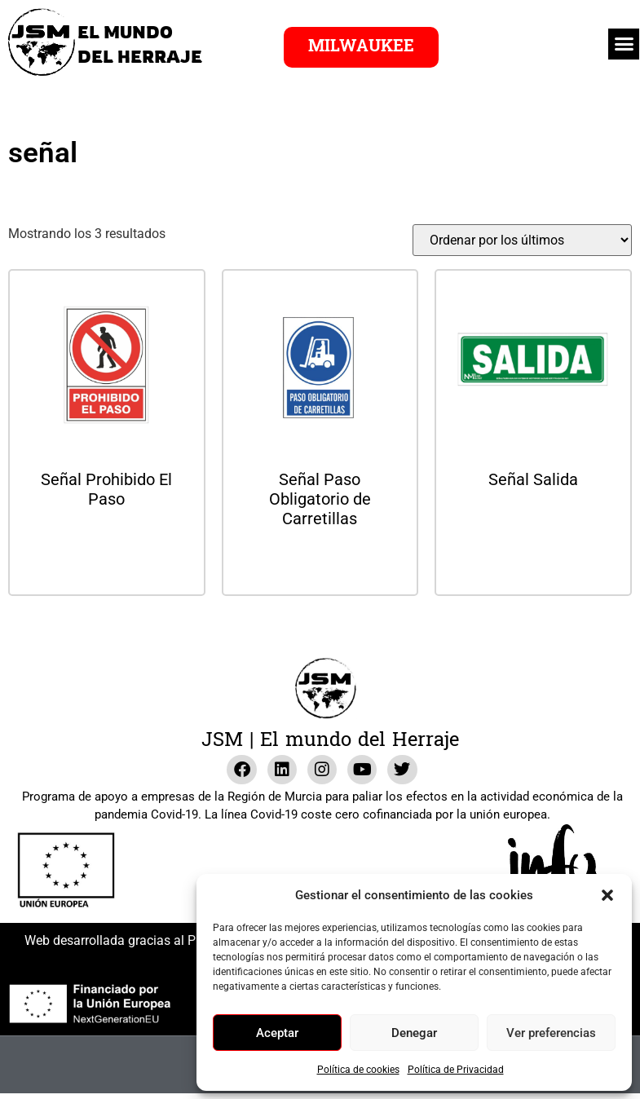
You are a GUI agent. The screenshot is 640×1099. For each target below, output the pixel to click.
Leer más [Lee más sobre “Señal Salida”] (533, 523)
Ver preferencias (551, 1033)
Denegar (414, 1033)
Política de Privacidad (456, 1069)
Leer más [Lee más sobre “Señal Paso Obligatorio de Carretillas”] (319, 562)
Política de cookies (358, 1069)
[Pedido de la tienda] (522, 240)
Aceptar (277, 1033)
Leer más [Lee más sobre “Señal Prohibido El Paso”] (107, 542)
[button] (607, 895)
